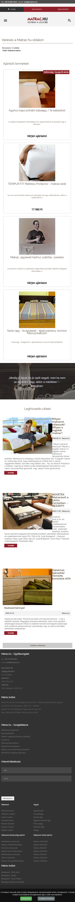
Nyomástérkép (7, 733)
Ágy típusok (38, 811)
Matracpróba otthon (10, 743)
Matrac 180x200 (40, 851)
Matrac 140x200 (40, 861)
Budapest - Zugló (8, 875)
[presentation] (21, 789)
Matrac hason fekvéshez (11, 851)
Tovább (11, 473)
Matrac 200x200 (40, 841)
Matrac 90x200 (40, 854)
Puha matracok (8, 858)
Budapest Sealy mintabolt (12, 882)
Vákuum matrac (8, 814)
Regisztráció (37, 9)
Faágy (36, 830)
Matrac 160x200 (40, 845)
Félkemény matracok (10, 854)
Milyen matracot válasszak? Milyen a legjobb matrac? (58, 426)
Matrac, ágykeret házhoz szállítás (15, 736)
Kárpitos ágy (38, 827)
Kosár (12, 9)
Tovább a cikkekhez (37, 645)
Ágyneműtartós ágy (41, 820)
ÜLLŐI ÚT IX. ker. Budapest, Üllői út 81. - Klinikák (20, 706)
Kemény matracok (9, 848)
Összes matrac (7, 827)
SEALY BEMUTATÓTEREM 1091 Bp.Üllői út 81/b (19, 712)
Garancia (5, 740)
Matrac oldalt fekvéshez (11, 845)
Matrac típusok (7, 823)
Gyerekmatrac (7, 820)
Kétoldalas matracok (10, 841)
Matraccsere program (10, 746)
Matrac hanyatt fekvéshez (12, 861)
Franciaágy (38, 823)
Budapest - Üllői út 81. (10, 872)
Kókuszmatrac (7, 811)
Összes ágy (38, 817)
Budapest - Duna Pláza (11, 879)
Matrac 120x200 (40, 858)
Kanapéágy (38, 814)
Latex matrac (7, 817)
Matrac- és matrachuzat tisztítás (15, 749)
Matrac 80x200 (40, 848)
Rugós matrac (7, 830)
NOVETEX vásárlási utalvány (13, 753)
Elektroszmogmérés (10, 730)
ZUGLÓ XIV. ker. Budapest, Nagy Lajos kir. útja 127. (21, 709)
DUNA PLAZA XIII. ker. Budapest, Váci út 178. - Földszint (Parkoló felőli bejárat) (32, 702)
